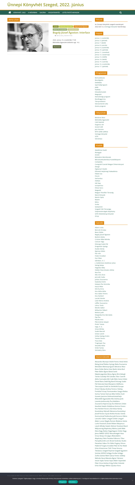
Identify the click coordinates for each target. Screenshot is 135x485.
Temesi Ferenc (100, 338)
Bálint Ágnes (103, 371)
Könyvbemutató (73, 29)
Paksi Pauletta (108, 438)
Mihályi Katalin (105, 426)
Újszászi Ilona (116, 465)
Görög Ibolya (99, 265)
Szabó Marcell (100, 331)
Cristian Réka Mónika (102, 239)
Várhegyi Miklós (104, 465)
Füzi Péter (98, 258)
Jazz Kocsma (99, 129)
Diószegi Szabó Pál (101, 244)
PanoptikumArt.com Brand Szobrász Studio (110, 441)
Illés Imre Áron (100, 275)
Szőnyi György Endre (102, 336)
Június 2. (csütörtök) (102, 38)
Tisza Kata (98, 341)
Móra (97, 202)
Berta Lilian (60, 35)
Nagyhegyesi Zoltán (115, 431)
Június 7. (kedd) (100, 43)
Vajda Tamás (104, 461)
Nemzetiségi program (102, 97)
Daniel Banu (99, 381)
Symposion (99, 207)
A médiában (32, 12)
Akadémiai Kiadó (101, 150)
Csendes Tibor (114, 376)
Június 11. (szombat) (102, 52)
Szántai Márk (104, 456)
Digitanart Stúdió (101, 169)
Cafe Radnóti (99, 122)
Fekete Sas (98, 174)
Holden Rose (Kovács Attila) (104, 270)
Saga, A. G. (98, 327)
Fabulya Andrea (105, 389)
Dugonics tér (99, 125)
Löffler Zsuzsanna (101, 303)
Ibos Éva (98, 272)
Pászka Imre (99, 320)
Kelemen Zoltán (120, 404)
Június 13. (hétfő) (101, 57)
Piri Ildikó (110, 443)
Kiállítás (98, 90)
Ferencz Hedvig (116, 389)
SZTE (96, 136)
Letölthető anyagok (70, 12)
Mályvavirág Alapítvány (103, 428)
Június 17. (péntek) (101, 66)
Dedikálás (98, 83)
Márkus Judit (116, 428)
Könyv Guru (99, 188)
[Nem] (132, 480)
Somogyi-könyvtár (111, 27)
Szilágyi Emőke (112, 453)
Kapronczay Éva (108, 404)
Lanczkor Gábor (100, 418)
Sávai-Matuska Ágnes (108, 458)
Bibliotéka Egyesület (66, 26)
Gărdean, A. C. (100, 261)
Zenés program (100, 106)
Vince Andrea (104, 463)
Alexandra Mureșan (102, 362)
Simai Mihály (99, 329)
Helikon (97, 181)
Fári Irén (98, 253)
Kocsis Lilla (108, 409)
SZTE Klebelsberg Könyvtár (104, 214)
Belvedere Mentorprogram (104, 367)
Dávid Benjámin (110, 384)
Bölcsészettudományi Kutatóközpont (108, 160)
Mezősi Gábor (100, 308)
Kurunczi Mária (121, 416)
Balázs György (109, 364)
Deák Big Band (109, 381)
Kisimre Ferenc (120, 406)
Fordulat (98, 391)
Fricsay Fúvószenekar (109, 391)
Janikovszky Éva (106, 401)
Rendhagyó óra (100, 99)
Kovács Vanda (120, 414)
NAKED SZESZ (104, 433)
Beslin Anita (117, 369)
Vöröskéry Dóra (100, 350)
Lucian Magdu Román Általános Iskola (113, 421)
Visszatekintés (54, 12)
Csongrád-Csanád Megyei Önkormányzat (109, 164)
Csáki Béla (113, 379)
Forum (97, 176)
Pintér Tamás (99, 324)
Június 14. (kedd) (101, 59)
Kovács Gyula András (107, 414)
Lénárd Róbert (111, 423)
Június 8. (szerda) (101, 45)
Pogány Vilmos (120, 443)
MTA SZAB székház (101, 132)
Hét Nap (98, 183)
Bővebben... (73, 482)
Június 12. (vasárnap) (102, 55)
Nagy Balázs (103, 431)
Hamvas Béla (110, 394)
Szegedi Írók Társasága (103, 209)
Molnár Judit (99, 312)
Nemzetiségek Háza (117, 433)
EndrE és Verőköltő (111, 386)
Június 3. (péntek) (101, 41)
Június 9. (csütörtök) (102, 48)
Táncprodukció (100, 101)
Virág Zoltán (113, 463)
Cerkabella (98, 162)
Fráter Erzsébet (100, 256)
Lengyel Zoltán (112, 418)
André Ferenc (114, 362)
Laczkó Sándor (100, 298)
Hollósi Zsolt (119, 394)
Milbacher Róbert (101, 310)
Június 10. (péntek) (101, 50)
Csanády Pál (104, 376)
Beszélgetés (99, 80)
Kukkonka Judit (110, 416)
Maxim (97, 200)
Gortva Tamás (100, 394)
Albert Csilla (99, 228)
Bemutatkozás (100, 78)
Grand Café (99, 127)
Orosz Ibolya (99, 436)
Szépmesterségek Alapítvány (105, 211)
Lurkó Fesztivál (100, 423)
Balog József (99, 364)
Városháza (98, 139)
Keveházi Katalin (101, 406)
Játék (96, 87)
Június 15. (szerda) (101, 62)
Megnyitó (98, 94)
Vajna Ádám (113, 461)
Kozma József (100, 416)
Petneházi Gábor (101, 443)
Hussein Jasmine (101, 396)
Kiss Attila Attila (100, 291)
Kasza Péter (99, 287)
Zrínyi (97, 216)
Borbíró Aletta (100, 237)
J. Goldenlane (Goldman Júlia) (105, 263)
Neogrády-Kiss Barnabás (103, 315)
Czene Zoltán (122, 379)
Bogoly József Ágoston (81, 26)
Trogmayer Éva (100, 343)
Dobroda (101, 384)
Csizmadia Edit (104, 379)
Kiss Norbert (99, 296)
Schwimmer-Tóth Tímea (107, 448)
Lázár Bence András (102, 301)
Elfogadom (62, 482)
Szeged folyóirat (108, 451)
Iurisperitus (99, 185)
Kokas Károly (117, 409)
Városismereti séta (101, 104)
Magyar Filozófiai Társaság (104, 193)
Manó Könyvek (100, 195)
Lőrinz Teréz (99, 305)
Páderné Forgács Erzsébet (104, 446)
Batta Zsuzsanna (121, 364)
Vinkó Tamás (99, 348)
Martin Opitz (99, 197)
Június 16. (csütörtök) (60, 29)
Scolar (97, 204)
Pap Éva (97, 317)
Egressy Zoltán (100, 251)
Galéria (43, 12)
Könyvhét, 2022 (19, 12)
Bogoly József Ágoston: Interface (71, 32)
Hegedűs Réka (100, 268)
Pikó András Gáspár (102, 322)
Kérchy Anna (99, 289)
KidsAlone (110, 406)
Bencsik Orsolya (100, 230)
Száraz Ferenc (114, 456)
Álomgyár (98, 153)
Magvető (98, 190)
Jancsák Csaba (100, 277)
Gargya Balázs (122, 391)
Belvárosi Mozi (100, 118)
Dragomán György (101, 246)
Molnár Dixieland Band (119, 426)
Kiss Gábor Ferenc (101, 294)
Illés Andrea (115, 399)
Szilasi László (99, 334)
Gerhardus (99, 178)
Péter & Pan (118, 446)
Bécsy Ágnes (111, 374)
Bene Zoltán (99, 232)
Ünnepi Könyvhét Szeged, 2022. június (45, 4)
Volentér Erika (68, 35)
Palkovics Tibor (118, 438)
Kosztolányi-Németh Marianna (106, 411)
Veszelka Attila (100, 346)
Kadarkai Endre (100, 282)
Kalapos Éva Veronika (102, 284)
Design (97, 167)
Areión (56, 26)
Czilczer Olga (99, 242)
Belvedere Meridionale (103, 157)
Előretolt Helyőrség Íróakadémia (106, 171)
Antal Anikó (123, 362)
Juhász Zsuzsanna (101, 279)
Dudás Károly (99, 249)
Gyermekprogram (101, 85)
